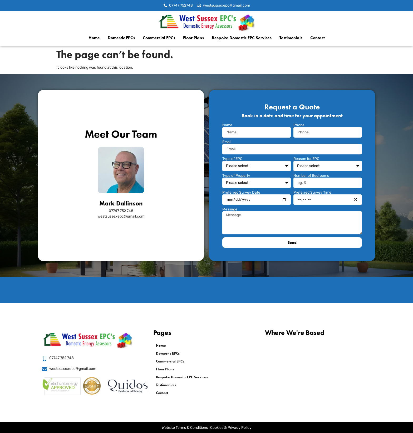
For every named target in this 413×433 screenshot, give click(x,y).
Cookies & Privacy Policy (231, 427)
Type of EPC (232, 159)
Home (94, 37)
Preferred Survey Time (312, 192)
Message (229, 209)
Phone (298, 125)
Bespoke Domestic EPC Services (242, 37)
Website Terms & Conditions (185, 427)
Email (226, 142)
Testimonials (290, 37)
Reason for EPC (306, 159)
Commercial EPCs (159, 37)
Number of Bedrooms (311, 176)
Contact (317, 37)
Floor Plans (193, 37)
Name (227, 125)
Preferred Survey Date (241, 192)
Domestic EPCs (121, 37)
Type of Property (236, 176)
